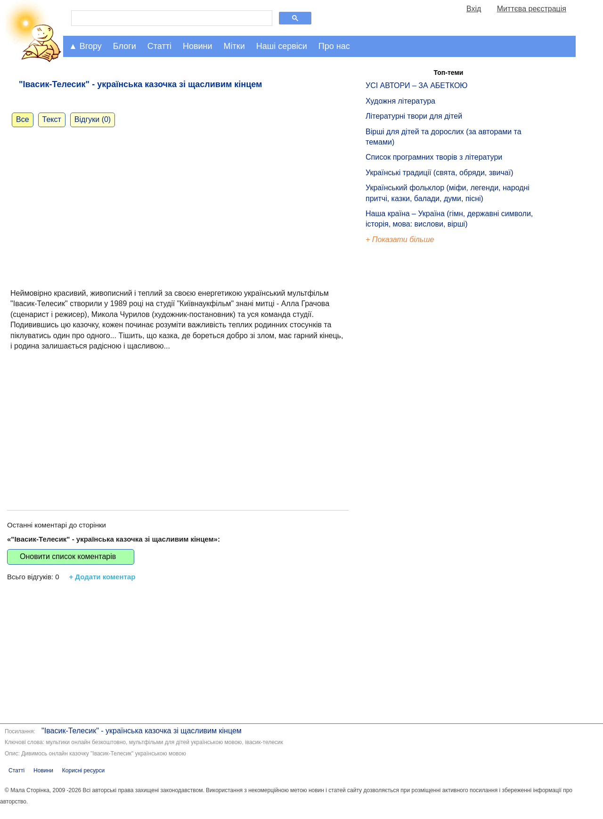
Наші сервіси (281, 46)
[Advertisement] (178, 421)
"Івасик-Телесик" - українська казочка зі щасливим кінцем (141, 731)
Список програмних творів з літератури (434, 157)
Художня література (400, 101)
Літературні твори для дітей (414, 116)
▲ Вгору (85, 46)
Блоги (124, 46)
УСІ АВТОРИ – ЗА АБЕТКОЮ (417, 85)
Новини (197, 46)
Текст (51, 119)
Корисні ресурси (83, 770)
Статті (159, 46)
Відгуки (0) (92, 119)
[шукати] (171, 18)
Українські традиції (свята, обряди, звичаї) (439, 173)
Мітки (234, 46)
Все (22, 119)
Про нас (334, 46)
